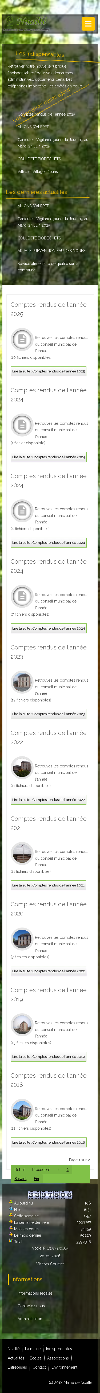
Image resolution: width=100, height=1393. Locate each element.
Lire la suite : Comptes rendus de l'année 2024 (48, 457)
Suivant (20, 1179)
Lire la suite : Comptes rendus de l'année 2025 (48, 371)
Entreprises (17, 1367)
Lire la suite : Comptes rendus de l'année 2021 (48, 885)
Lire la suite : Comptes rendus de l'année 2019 (48, 1057)
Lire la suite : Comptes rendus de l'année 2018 (48, 1142)
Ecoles (36, 1358)
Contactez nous (31, 1306)
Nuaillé (13, 1349)
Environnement (64, 1367)
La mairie (33, 1349)
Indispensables (59, 1349)
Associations (58, 1358)
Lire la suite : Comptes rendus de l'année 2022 (48, 800)
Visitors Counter (50, 1264)
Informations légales (35, 1293)
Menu (88, 24)
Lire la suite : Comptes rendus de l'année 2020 (48, 971)
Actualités (16, 1358)
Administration (30, 1319)
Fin (36, 1179)
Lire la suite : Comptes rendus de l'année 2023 (48, 714)
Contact (39, 1367)
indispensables (22, 73)
